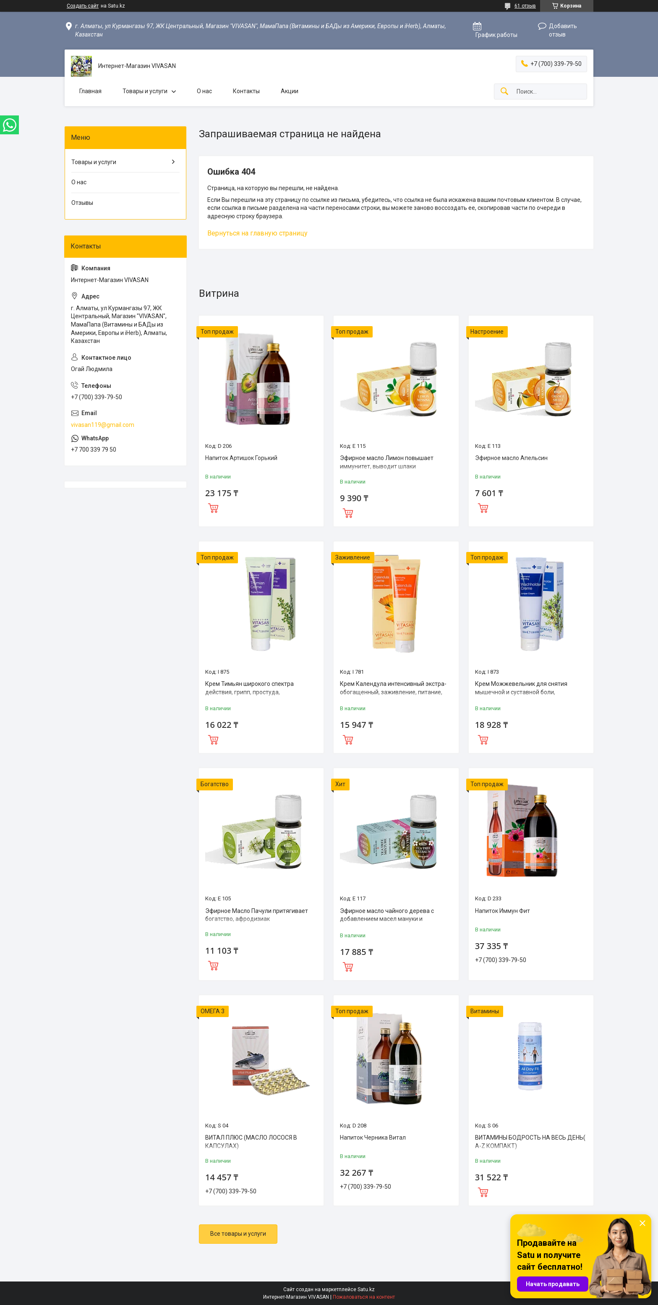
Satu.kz (366, 1289)
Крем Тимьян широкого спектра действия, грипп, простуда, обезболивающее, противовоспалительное (249, 696)
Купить (213, 507)
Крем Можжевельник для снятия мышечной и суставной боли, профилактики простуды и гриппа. (522, 691)
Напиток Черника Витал (373, 1137)
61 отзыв (525, 6)
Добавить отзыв (563, 30)
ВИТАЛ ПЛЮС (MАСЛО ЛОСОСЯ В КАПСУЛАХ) (251, 1141)
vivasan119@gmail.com (102, 424)
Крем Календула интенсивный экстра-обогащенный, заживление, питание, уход (393, 691)
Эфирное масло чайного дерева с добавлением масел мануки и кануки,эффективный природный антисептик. (387, 923)
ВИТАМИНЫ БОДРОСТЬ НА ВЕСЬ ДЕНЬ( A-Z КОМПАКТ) (530, 1141)
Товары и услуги (145, 91)
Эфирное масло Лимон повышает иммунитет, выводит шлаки (386, 462)
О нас (204, 91)
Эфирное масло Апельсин (511, 458)
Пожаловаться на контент (364, 1297)
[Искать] (504, 91)
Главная (90, 91)
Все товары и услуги (238, 1233)
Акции (289, 91)
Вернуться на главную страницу (257, 233)
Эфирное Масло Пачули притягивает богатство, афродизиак (256, 915)
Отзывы (82, 202)
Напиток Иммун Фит (502, 910)
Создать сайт (83, 6)
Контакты (246, 91)
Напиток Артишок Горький (241, 458)
